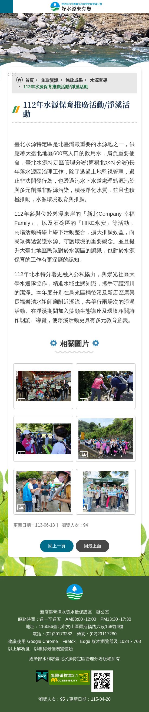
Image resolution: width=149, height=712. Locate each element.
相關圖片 (74, 344)
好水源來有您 (81, 6)
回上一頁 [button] (56, 546)
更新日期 (78, 699)
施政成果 (74, 80)
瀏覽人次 (47, 699)
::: (2, 16)
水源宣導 (98, 80)
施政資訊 (49, 80)
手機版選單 (6, 6)
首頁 (29, 80)
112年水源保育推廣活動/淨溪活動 (55, 86)
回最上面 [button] (92, 546)
